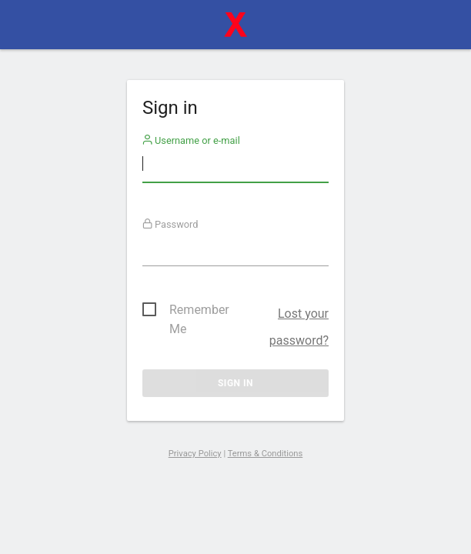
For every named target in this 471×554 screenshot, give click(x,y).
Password (170, 224)
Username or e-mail (191, 140)
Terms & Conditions (265, 454)
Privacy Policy (195, 454)
